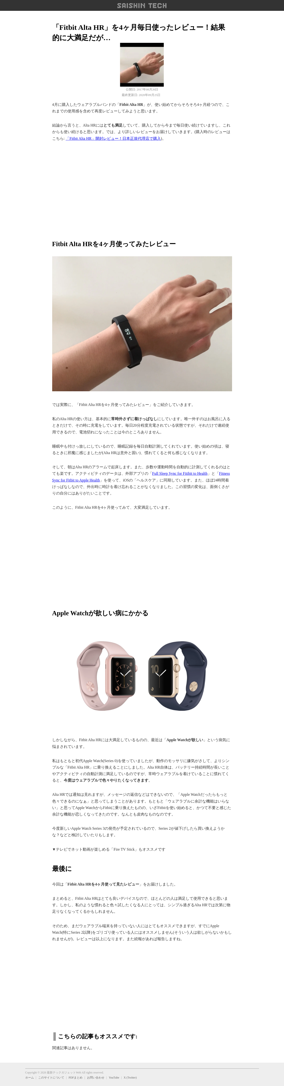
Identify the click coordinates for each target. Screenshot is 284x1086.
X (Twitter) (130, 1077)
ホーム (29, 1077)
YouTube (114, 1077)
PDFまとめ (75, 1077)
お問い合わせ (95, 1077)
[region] (142, 187)
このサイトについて (51, 1077)
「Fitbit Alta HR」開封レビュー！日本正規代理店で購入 (113, 138)
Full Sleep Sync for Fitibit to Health (180, 473)
